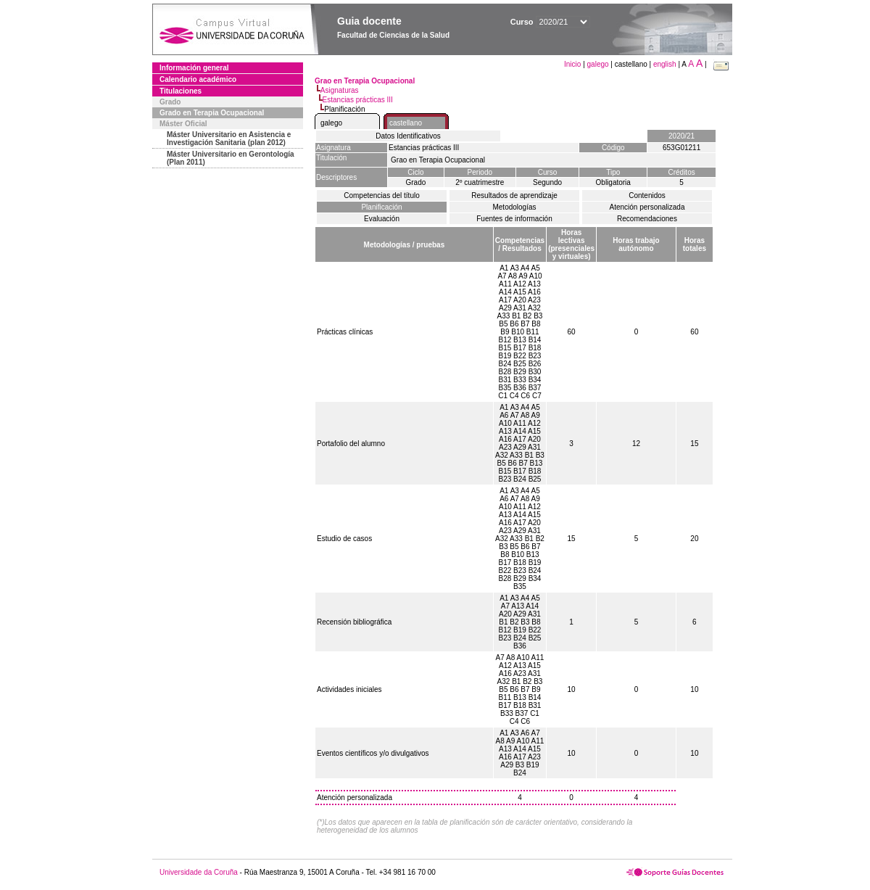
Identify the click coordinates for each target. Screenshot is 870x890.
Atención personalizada (647, 207)
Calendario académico (198, 79)
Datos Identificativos (408, 136)
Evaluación (381, 219)
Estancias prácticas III (358, 100)
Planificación (381, 207)
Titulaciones (181, 91)
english (664, 64)
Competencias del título (382, 195)
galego (598, 64)
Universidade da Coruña (199, 872)
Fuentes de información (514, 219)
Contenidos (647, 195)
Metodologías (514, 207)
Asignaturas (339, 90)
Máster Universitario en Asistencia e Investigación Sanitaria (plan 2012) (229, 139)
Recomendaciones (647, 219)
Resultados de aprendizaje (514, 195)
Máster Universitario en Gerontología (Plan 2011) (230, 158)
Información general (194, 68)
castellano (405, 123)
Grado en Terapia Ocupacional (212, 113)
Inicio (573, 64)
